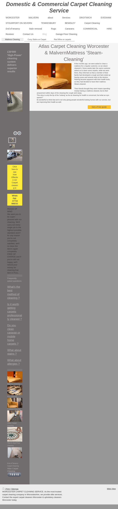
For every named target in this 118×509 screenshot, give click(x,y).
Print (6, 489)
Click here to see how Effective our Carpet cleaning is (15, 177)
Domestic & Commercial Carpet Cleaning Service (59, 7)
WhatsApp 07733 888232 (15, 200)
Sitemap (14, 489)
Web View (111, 489)
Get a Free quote (99, 107)
